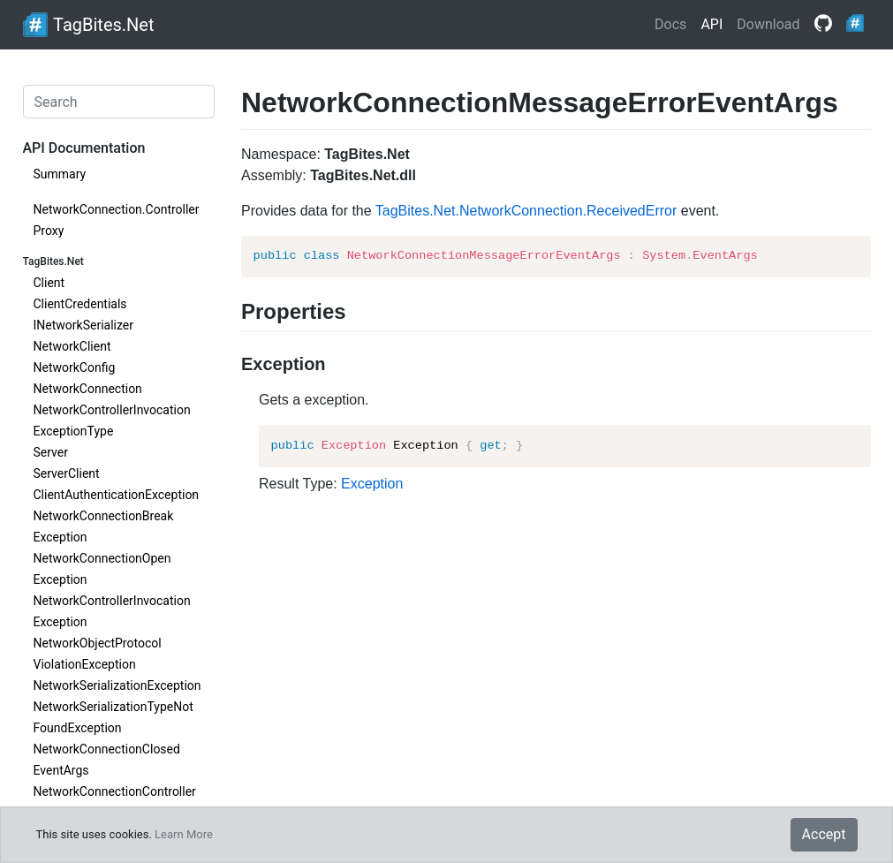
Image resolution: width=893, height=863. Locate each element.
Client (49, 283)
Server (51, 452)
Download (768, 24)
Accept (824, 834)
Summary (60, 174)
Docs (670, 24)
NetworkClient (72, 346)
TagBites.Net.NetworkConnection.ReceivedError (526, 210)
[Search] (119, 101)
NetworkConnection (88, 389)
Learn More (184, 834)
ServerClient (67, 473)
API (711, 24)
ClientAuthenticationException (117, 495)
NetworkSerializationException (117, 685)
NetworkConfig (75, 367)
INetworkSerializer (83, 325)
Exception (372, 483)
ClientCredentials (80, 304)
